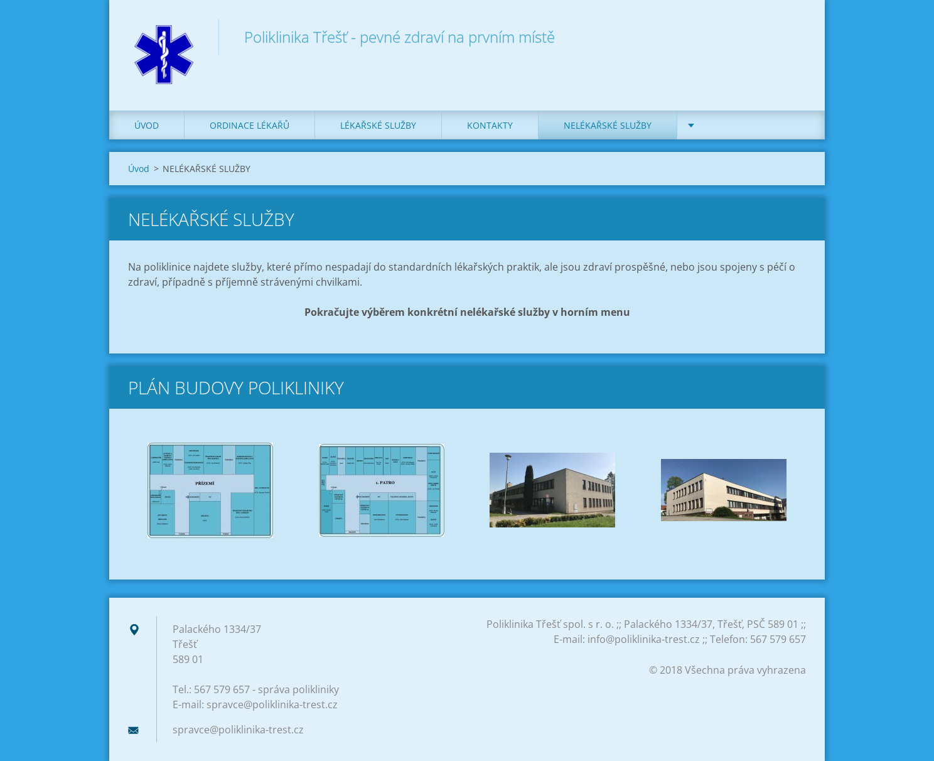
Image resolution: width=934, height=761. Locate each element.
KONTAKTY (490, 125)
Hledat (792, 36)
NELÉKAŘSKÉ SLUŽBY (608, 125)
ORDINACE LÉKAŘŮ (249, 125)
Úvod (146, 125)
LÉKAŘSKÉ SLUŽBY (378, 125)
